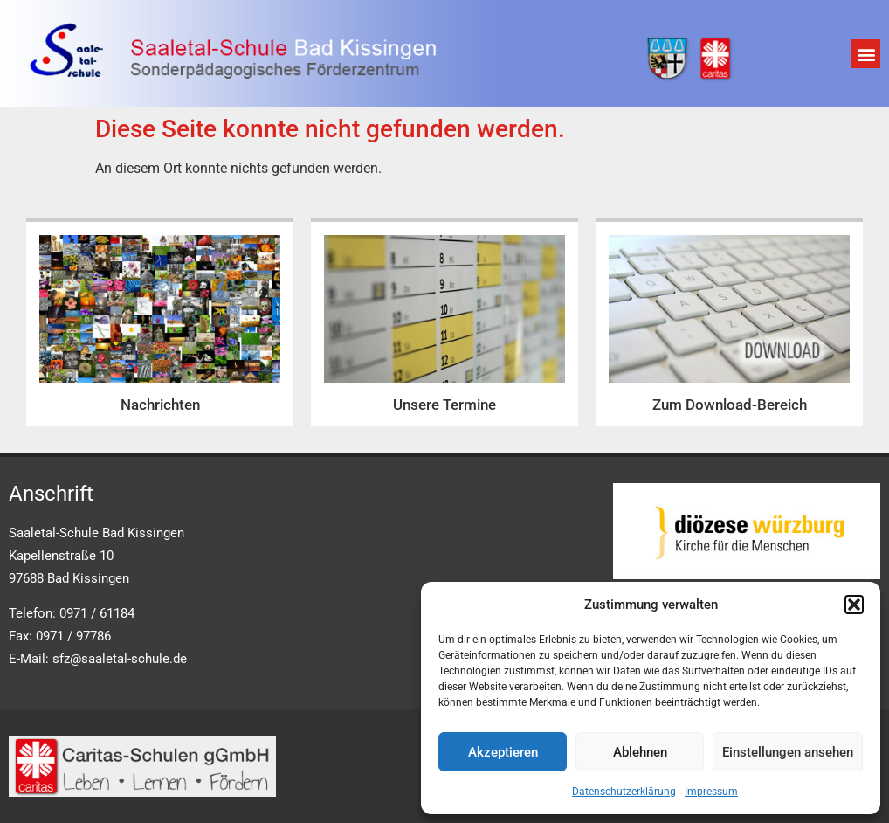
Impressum (711, 791)
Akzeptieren (503, 752)
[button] (854, 604)
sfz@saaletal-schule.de (119, 659)
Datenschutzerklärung (624, 791)
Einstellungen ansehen (787, 752)
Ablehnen (640, 752)
